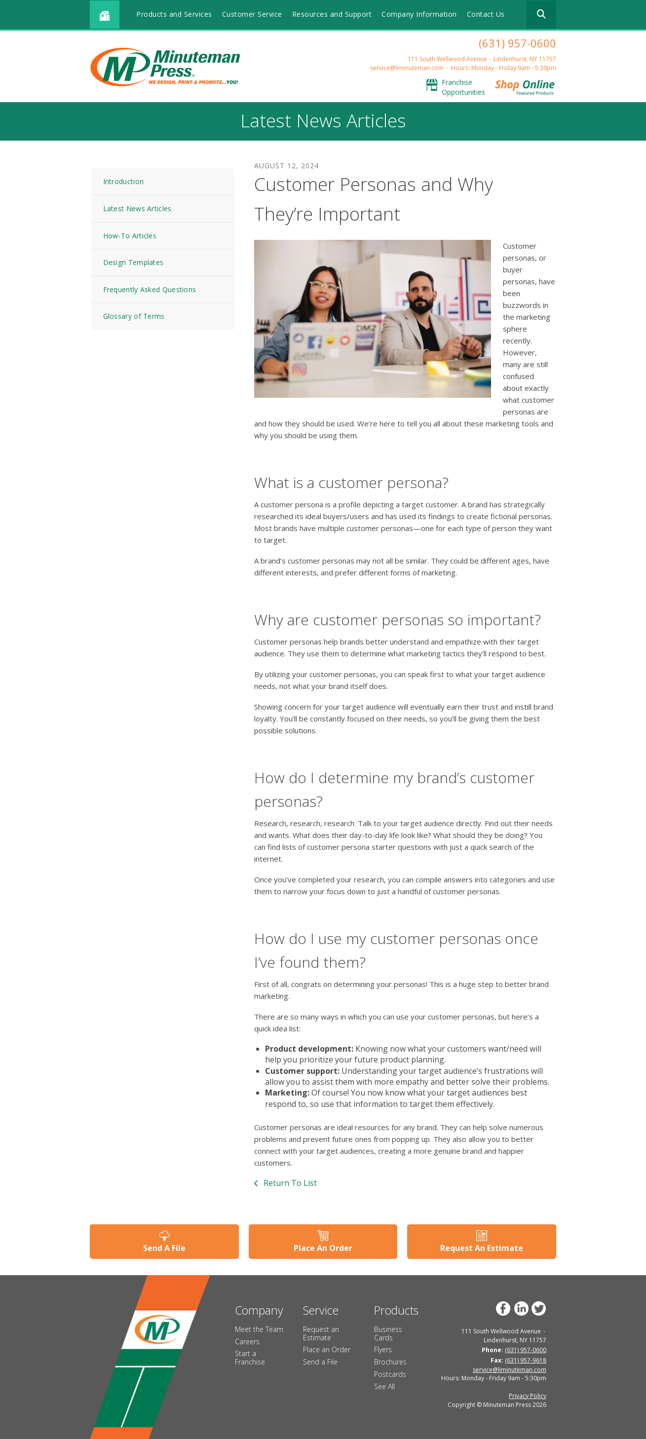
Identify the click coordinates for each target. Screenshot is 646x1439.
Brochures (390, 1361)
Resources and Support (332, 14)
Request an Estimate (321, 1333)
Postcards (390, 1374)
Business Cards (388, 1333)
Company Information (419, 14)
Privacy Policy (527, 1396)
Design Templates (133, 262)
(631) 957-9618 (525, 1360)
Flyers (383, 1349)
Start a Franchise (250, 1357)
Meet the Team (259, 1329)
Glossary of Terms (134, 316)
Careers (247, 1341)
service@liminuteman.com (407, 68)
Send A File (164, 1248)
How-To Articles (130, 235)
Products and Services (174, 14)
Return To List (289, 1182)
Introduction (123, 181)
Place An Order (323, 1248)
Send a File (320, 1361)
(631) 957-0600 (517, 43)
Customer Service (252, 14)
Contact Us (486, 14)
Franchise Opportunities (463, 87)
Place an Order (326, 1349)
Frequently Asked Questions (149, 289)
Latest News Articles (137, 208)
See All (384, 1386)
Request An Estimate (481, 1248)
